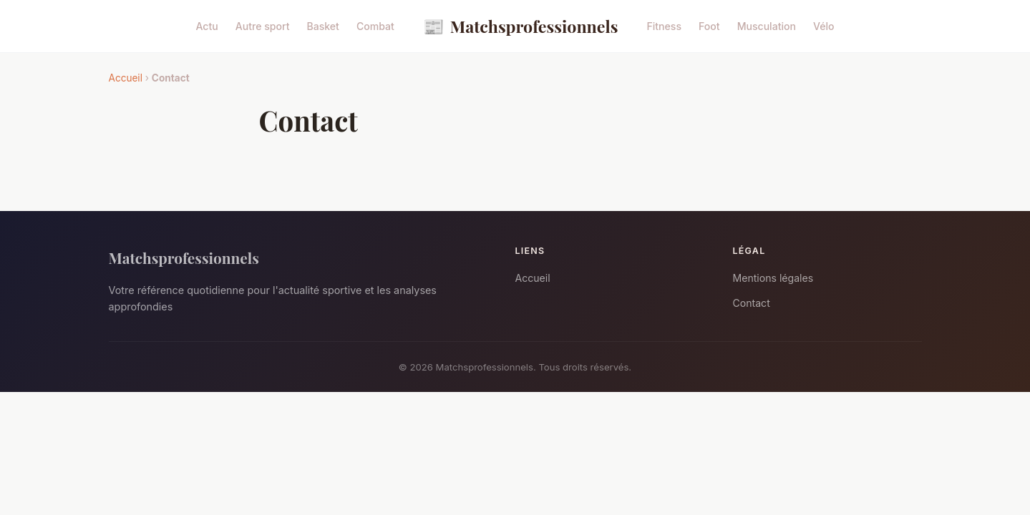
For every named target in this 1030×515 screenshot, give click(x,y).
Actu (206, 26)
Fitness (663, 26)
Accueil (125, 78)
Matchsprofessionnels (520, 26)
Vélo (824, 26)
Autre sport (262, 26)
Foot (709, 26)
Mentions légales (773, 278)
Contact (751, 303)
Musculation (766, 26)
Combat (375, 26)
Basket (322, 26)
